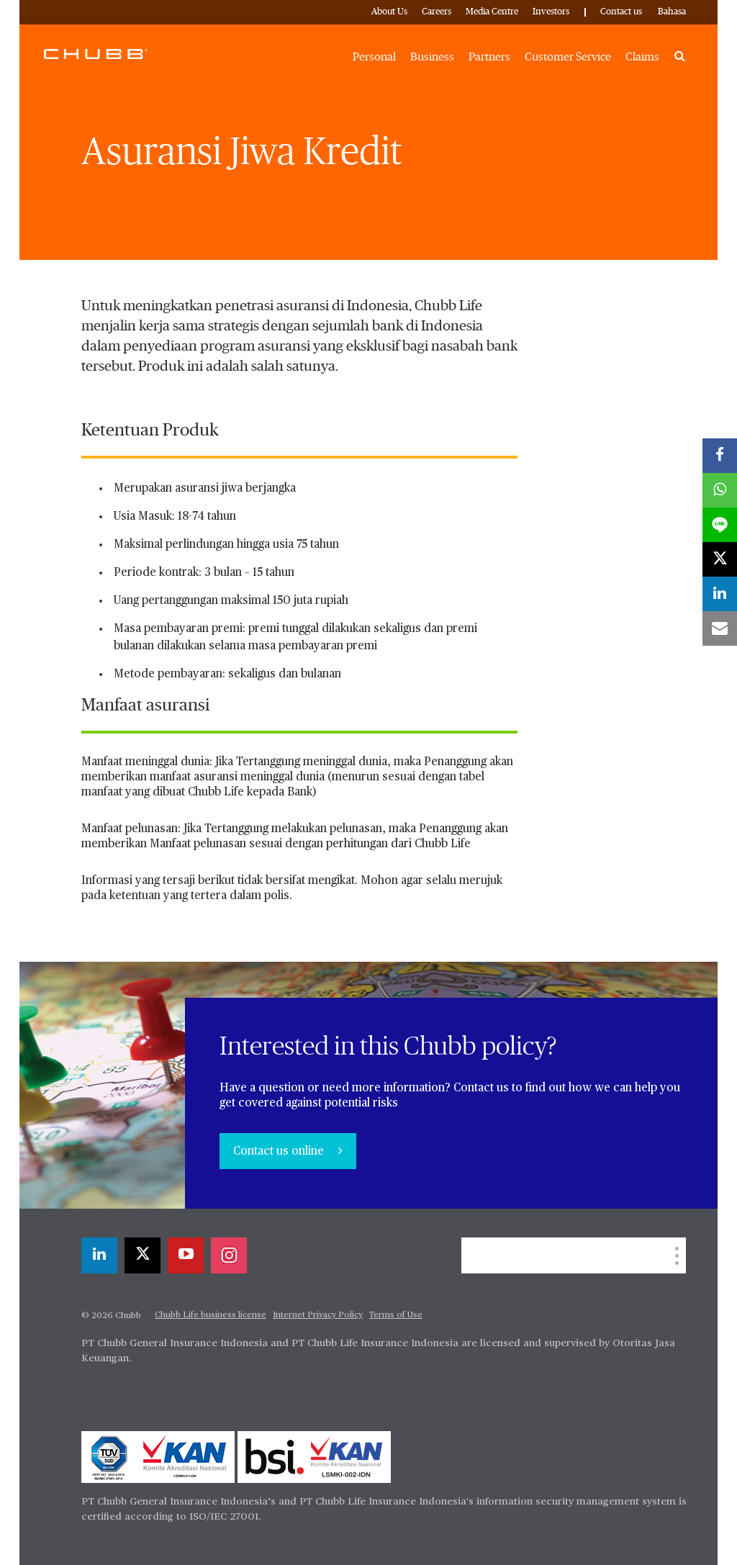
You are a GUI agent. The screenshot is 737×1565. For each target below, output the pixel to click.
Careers (436, 12)
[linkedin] (99, 1255)
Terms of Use (395, 1315)
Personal (374, 57)
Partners (489, 57)
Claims (642, 57)
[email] (719, 628)
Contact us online (280, 1152)
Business (432, 57)
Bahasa (672, 12)
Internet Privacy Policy (318, 1315)
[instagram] (229, 1255)
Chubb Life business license (210, 1315)
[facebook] (719, 455)
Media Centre (492, 12)
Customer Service (568, 57)
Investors (551, 12)
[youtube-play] (186, 1255)
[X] (142, 1255)
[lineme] (719, 525)
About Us (389, 12)
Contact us (621, 12)
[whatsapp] (719, 490)
